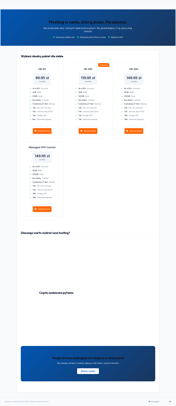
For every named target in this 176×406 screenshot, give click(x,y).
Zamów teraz (42, 131)
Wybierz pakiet (88, 371)
